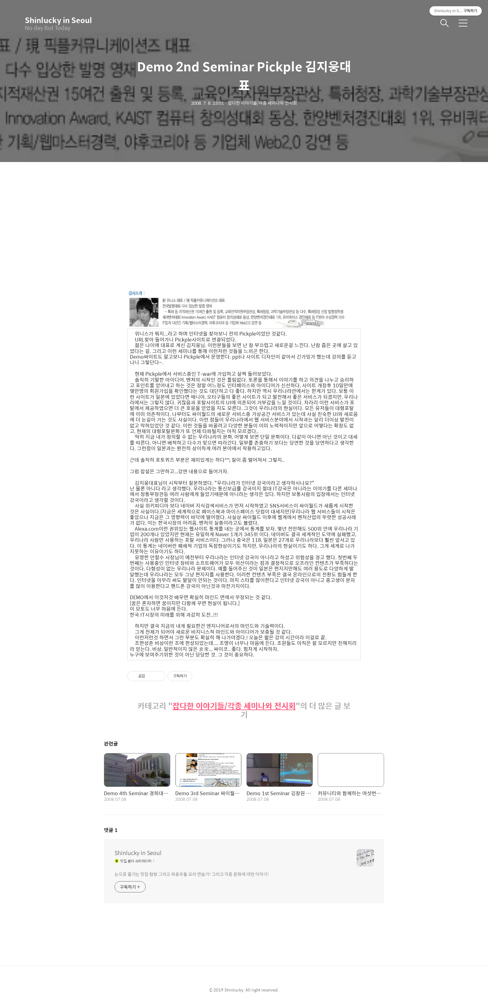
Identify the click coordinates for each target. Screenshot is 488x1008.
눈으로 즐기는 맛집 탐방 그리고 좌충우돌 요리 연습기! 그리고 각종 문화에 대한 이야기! (192, 874)
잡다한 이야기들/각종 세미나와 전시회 (234, 705)
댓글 (111, 830)
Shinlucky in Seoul (56, 20)
